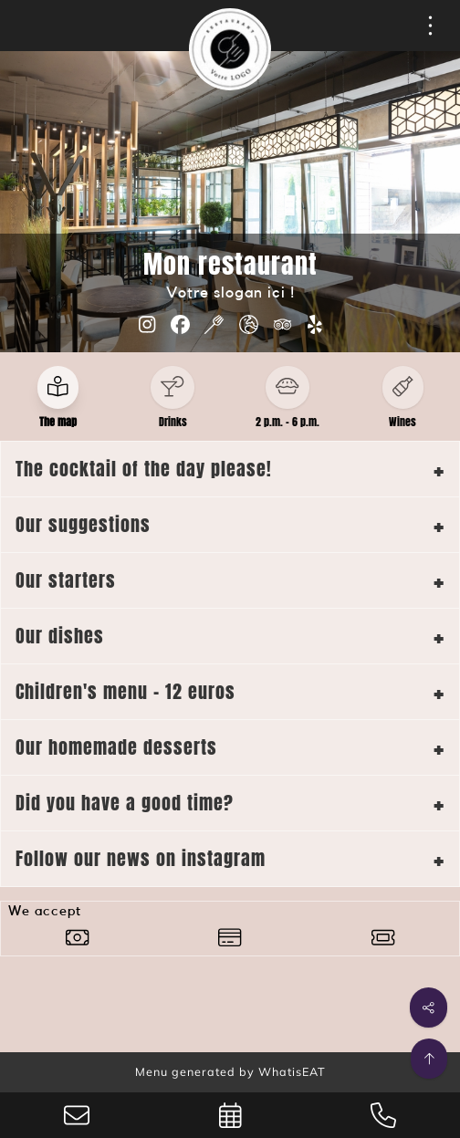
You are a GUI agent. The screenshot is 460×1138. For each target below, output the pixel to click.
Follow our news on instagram (141, 858)
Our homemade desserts (116, 747)
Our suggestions (83, 524)
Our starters (66, 580)
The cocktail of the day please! (144, 468)
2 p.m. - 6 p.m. (287, 421)
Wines (402, 421)
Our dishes (60, 635)
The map (58, 421)
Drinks (173, 421)
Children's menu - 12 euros (125, 691)
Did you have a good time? (125, 802)
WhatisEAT (292, 1071)
